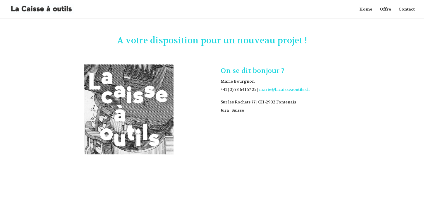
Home (365, 9)
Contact (407, 9)
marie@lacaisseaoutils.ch (284, 89)
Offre (385, 9)
